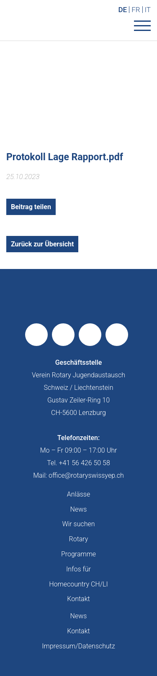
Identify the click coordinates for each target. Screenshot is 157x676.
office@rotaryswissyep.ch (86, 475)
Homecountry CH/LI (78, 584)
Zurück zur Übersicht (42, 244)
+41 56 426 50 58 (84, 463)
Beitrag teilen (31, 207)
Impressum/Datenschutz (78, 646)
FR (135, 9)
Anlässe (78, 494)
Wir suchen (78, 524)
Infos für (78, 569)
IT (148, 9)
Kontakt (78, 599)
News (78, 509)
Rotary (78, 539)
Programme (78, 554)
